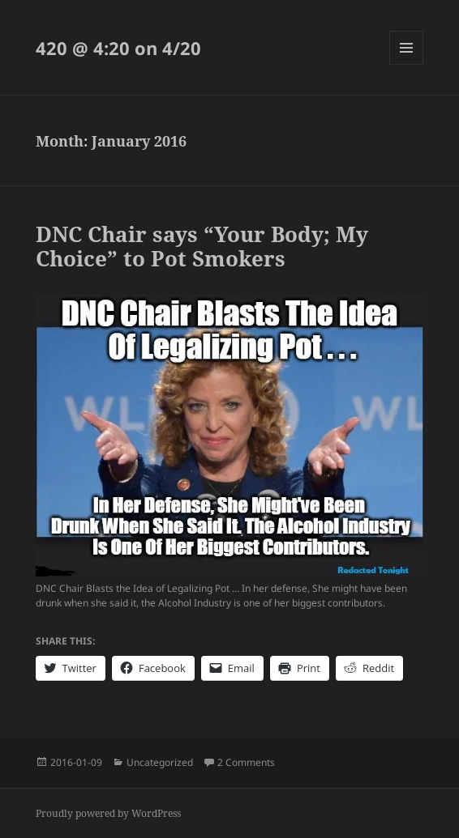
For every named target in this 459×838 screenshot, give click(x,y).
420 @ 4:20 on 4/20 (118, 48)
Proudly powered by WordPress (108, 813)
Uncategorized (160, 762)
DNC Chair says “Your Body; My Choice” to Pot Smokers (202, 246)
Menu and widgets (406, 64)
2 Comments (246, 762)
